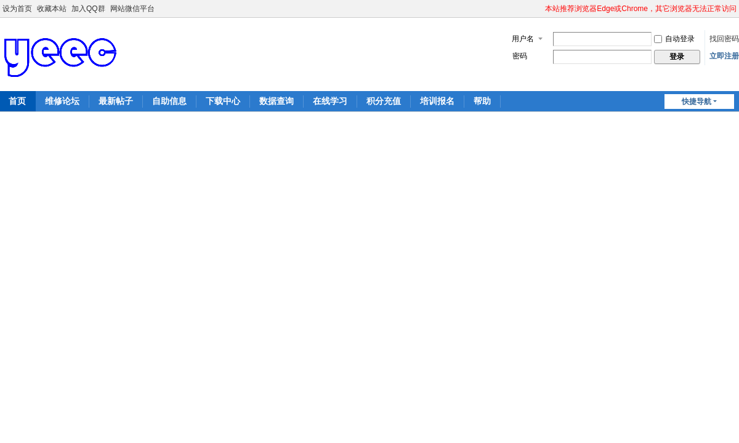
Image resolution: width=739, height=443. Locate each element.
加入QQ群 (88, 8)
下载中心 (223, 101)
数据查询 (276, 101)
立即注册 (724, 56)
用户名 (523, 38)
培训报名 (437, 101)
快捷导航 (696, 101)
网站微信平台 (132, 8)
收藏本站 (52, 8)
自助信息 (169, 101)
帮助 (482, 101)
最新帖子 (116, 101)
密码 (519, 56)
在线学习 (330, 101)
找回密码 (724, 38)
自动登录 (674, 38)
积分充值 (383, 101)
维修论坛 (62, 101)
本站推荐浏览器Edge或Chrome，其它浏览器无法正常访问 (641, 8)
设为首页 (17, 8)
